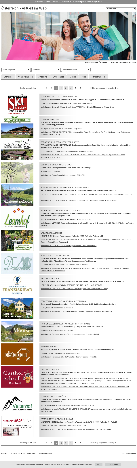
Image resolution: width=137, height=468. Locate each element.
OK (98, 464)
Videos (73, 77)
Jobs (84, 77)
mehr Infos (77, 107)
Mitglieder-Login (45, 453)
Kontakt (4, 453)
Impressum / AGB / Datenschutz (23, 453)
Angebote (43, 77)
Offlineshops (58, 77)
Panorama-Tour (98, 77)
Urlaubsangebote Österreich (95, 62)
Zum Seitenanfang (128, 453)
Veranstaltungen (25, 77)
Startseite (8, 77)
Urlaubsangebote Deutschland (123, 62)
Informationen (113, 464)
